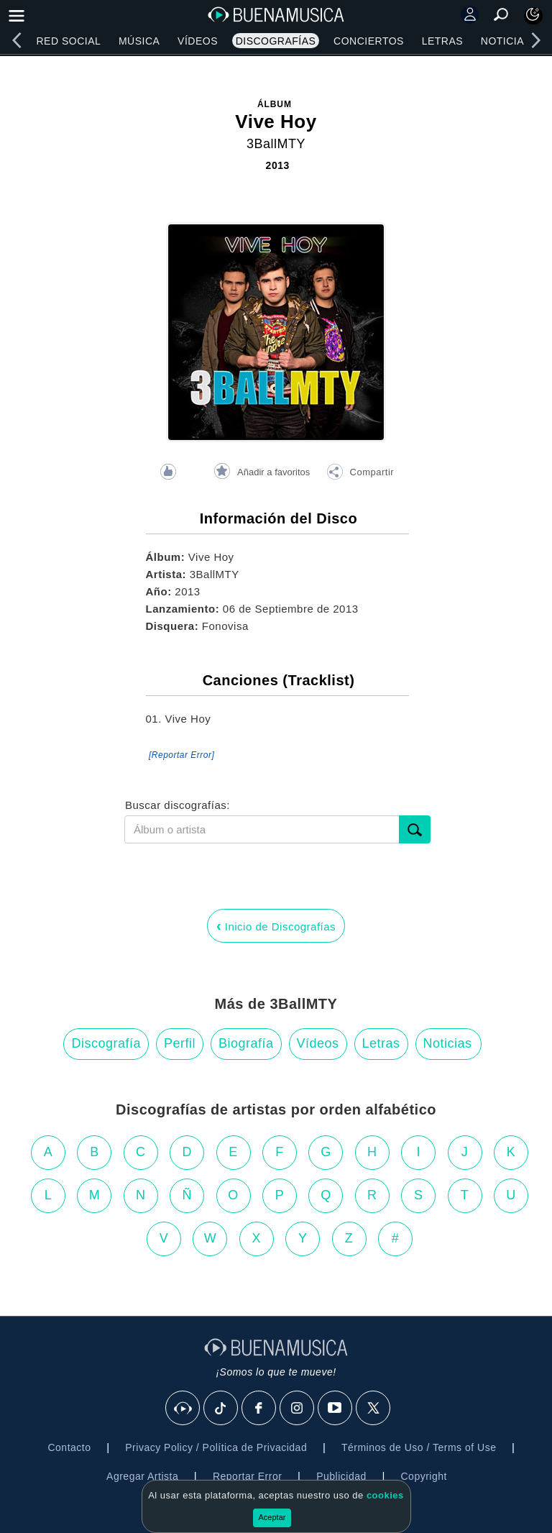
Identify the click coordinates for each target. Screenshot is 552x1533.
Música (139, 41)
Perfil (180, 1043)
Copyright (424, 1476)
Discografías (276, 41)
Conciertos (369, 41)
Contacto (69, 1447)
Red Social (68, 41)
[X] (373, 1408)
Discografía (106, 1043)
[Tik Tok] (221, 1408)
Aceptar (272, 1517)
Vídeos (198, 41)
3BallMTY (276, 144)
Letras (442, 41)
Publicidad (341, 1476)
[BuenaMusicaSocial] (183, 1408)
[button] (360, 474)
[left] (16, 40)
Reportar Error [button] (247, 1476)
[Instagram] (297, 1408)
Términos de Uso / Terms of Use (418, 1447)
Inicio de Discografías (276, 925)
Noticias (506, 41)
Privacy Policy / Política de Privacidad (216, 1447)
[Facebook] (259, 1408)
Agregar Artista (142, 1476)
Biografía (246, 1043)
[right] (535, 40)
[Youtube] (335, 1408)
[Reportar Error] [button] (181, 755)
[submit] (415, 829)
